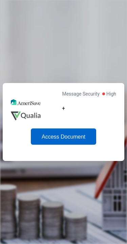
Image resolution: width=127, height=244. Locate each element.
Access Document (63, 137)
